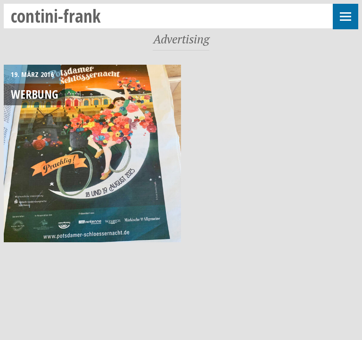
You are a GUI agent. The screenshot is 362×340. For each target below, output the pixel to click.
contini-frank (56, 16)
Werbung (34, 94)
